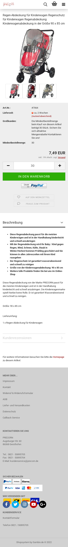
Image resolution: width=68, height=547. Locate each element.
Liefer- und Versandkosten (16, 405)
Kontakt (7, 387)
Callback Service (11, 417)
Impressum (9, 381)
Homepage (58, 357)
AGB (5, 399)
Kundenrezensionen (17, 338)
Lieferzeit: (8, 112)
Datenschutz (9, 411)
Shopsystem (22, 542)
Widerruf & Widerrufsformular (18, 393)
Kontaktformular (11, 518)
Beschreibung (12, 222)
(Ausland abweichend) (41, 116)
